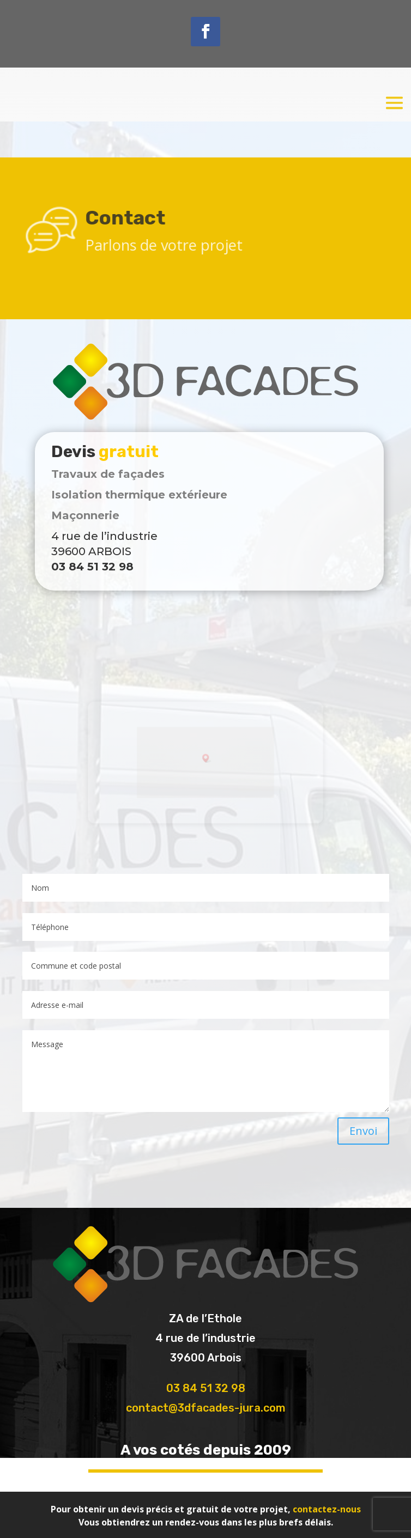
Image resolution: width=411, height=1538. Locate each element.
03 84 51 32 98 (205, 1388)
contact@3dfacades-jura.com (206, 1407)
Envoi (363, 1130)
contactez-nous (327, 1509)
